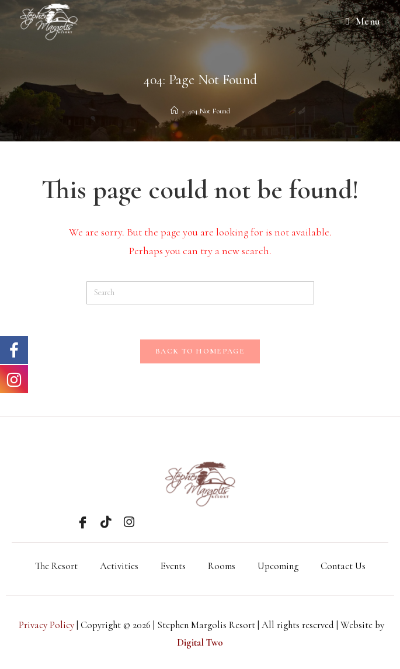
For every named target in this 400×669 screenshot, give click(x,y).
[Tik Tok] (105, 522)
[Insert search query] (200, 292)
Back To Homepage (200, 351)
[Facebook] (82, 522)
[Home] (174, 111)
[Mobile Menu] (363, 21)
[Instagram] (129, 522)
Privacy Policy (46, 625)
